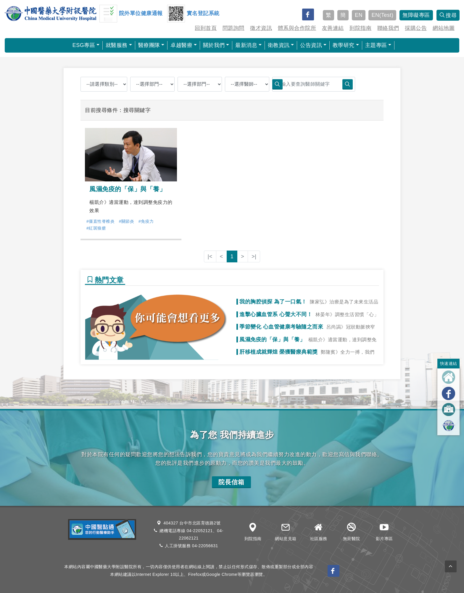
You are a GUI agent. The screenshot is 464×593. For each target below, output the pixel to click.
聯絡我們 (388, 28)
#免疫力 (146, 221)
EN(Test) (382, 15)
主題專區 (376, 45)
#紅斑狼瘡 (96, 228)
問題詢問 (233, 28)
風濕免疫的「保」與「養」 (127, 189)
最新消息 (246, 45)
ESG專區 (83, 45)
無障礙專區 (416, 15)
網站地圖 (444, 28)
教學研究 (344, 45)
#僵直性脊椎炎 (100, 221)
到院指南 (360, 28)
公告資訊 (311, 45)
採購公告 (416, 28)
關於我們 (214, 45)
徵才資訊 (261, 28)
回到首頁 (206, 28)
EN (358, 15)
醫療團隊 (149, 45)
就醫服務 (117, 45)
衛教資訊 (279, 45)
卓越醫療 (181, 45)
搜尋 (448, 15)
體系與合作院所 (297, 28)
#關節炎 (126, 221)
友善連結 (333, 28)
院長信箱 (231, 482)
